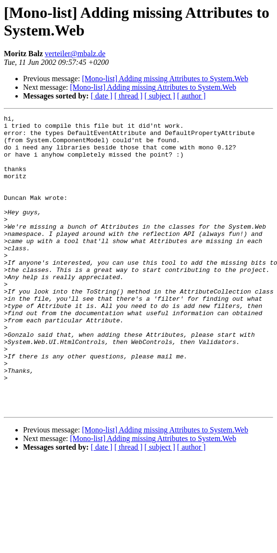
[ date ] (101, 96)
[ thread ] (128, 96)
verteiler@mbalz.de (75, 53)
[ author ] (191, 96)
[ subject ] (160, 96)
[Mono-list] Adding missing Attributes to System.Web (165, 78)
